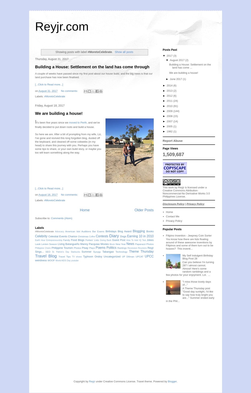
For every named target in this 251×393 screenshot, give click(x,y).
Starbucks (75, 252)
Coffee (92, 236)
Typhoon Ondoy (92, 256)
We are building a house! (59, 113)
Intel (136, 240)
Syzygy (97, 251)
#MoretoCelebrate (54, 96)
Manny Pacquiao (90, 244)
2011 (170, 100)
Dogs (123, 236)
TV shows (77, 257)
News (130, 244)
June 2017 (176, 79)
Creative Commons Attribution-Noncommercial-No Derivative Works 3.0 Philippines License (186, 193)
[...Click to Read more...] (49, 84)
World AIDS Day (63, 260)
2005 (170, 126)
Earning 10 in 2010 (140, 236)
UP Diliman (128, 256)
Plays (92, 248)
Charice (72, 236)
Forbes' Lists (92, 240)
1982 (170, 131)
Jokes (150, 240)
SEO (47, 251)
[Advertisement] (170, 345)
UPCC (149, 256)
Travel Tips (65, 256)
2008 (170, 116)
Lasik (38, 244)
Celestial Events (57, 236)
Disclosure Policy (173, 203)
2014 (170, 85)
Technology (121, 251)
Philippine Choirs (43, 248)
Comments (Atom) (61, 218)
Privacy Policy (195, 203)
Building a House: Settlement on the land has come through (92, 67)
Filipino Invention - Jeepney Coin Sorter (189, 235)
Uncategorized (112, 256)
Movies (104, 244)
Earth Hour (40, 240)
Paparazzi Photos (144, 244)
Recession (132, 248)
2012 (170, 95)
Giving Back (105, 240)
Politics (111, 247)
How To (129, 240)
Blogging (139, 231)
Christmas (83, 236)
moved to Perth (78, 122)
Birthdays (111, 231)
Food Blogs (77, 240)
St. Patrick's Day (60, 252)
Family (66, 240)
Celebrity (41, 236)
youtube (75, 260)
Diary (114, 235)
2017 (170, 55)
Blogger (172, 381)
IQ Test (142, 240)
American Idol (72, 231)
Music (112, 244)
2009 (170, 111)
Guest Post (118, 240)
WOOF (51, 260)
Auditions (86, 231)
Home (85, 210)
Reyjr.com (62, 26)
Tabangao (108, 251)
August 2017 (177, 60)
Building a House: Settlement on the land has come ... (190, 66)
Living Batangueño (69, 244)
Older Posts (144, 210)
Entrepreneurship (54, 240)
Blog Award (124, 231)
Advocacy (59, 231)
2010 (170, 106)
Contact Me (172, 216)
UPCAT (139, 256)
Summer (86, 251)
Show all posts (124, 52)
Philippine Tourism (62, 247)
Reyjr (181, 187)
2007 (170, 121)
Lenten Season (49, 244)
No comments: (69, 90)
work (171, 187)
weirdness (41, 260)
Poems (101, 247)
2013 (170, 90)
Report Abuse (173, 140)
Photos (77, 248)
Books (150, 231)
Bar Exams (98, 231)
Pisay (85, 247)
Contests (102, 236)
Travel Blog (46, 256)
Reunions (142, 248)
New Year (121, 244)
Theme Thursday (141, 251)
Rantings (122, 248)
